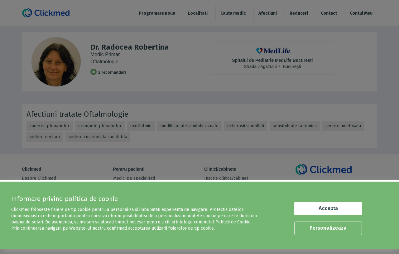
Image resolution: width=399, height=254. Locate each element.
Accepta (328, 208)
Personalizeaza (328, 228)
